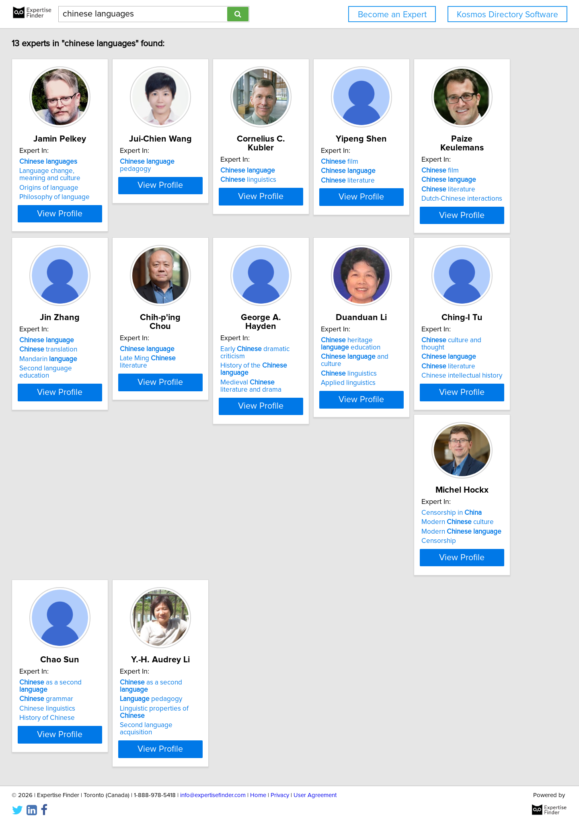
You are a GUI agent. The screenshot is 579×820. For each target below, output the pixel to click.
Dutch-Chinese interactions (96, 366)
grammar (445, 524)
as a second (464, 515)
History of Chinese (445, 543)
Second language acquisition (99, 720)
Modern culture (333, 520)
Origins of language (85, 187)
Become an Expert (392, 14)
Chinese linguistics (446, 534)
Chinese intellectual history (217, 543)
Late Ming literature (339, 347)
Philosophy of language (91, 197)
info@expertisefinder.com (213, 791)
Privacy (280, 791)
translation (205, 347)
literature (445, 180)
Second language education (219, 366)
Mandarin (205, 357)
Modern (337, 529)
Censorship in (327, 511)
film (436, 161)
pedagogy (220, 161)
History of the (466, 347)
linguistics (325, 171)
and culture (101, 532)
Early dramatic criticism (465, 338)
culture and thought (219, 515)
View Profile (106, 213)
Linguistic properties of (103, 711)
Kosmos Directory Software (507, 14)
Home (258, 791)
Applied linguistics (83, 551)
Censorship (314, 539)
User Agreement (315, 791)
